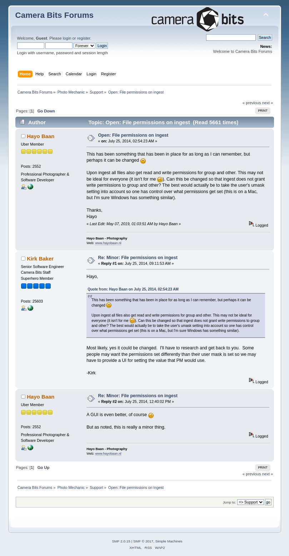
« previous (252, 103)
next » (267, 103)
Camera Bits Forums (54, 15)
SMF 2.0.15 (121, 541)
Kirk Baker (40, 259)
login (67, 38)
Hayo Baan (40, 136)
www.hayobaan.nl (108, 243)
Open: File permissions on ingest (133, 135)
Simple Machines (169, 541)
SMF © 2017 (143, 541)
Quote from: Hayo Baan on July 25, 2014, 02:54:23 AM (133, 289)
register (83, 38)
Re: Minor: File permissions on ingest (137, 257)
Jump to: (229, 502)
